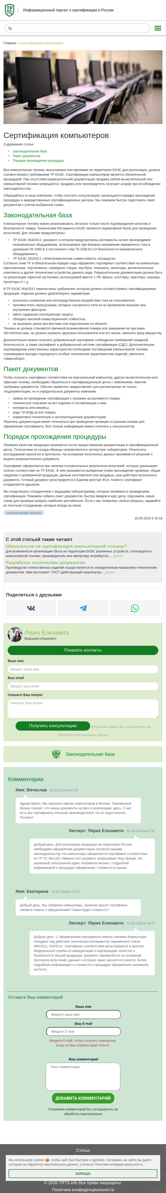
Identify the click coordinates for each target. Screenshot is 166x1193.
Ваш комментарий (83, 1059)
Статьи (83, 1150)
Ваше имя (16, 661)
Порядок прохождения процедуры (38, 160)
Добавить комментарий (83, 1098)
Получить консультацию (53, 725)
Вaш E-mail (83, 1023)
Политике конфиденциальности (118, 1164)
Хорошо (83, 1174)
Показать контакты (83, 650)
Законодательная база (30, 151)
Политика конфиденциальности (83, 1189)
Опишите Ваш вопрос (25, 695)
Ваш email (16, 678)
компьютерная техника (24, 513)
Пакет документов (26, 156)
